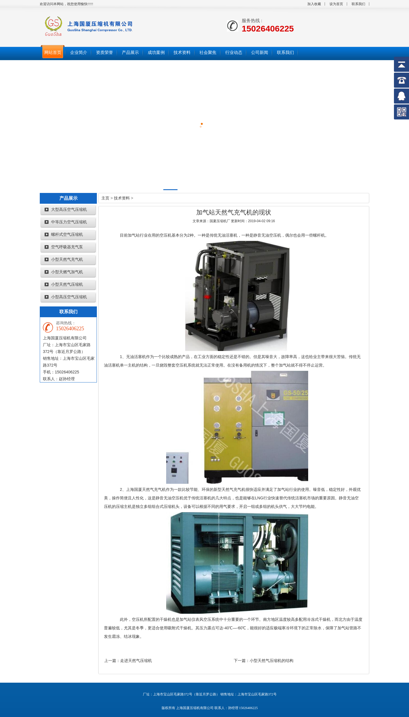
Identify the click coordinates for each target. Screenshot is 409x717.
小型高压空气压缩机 (69, 297)
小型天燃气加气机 (67, 272)
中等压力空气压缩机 (69, 222)
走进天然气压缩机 (136, 660)
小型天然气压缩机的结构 (271, 660)
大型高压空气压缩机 (69, 209)
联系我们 (358, 4)
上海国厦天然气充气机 (146, 489)
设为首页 (336, 4)
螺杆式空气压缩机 (67, 234)
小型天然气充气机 (67, 259)
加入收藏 (314, 4)
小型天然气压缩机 (67, 284)
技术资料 (122, 198)
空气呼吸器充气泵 (67, 247)
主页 (105, 198)
